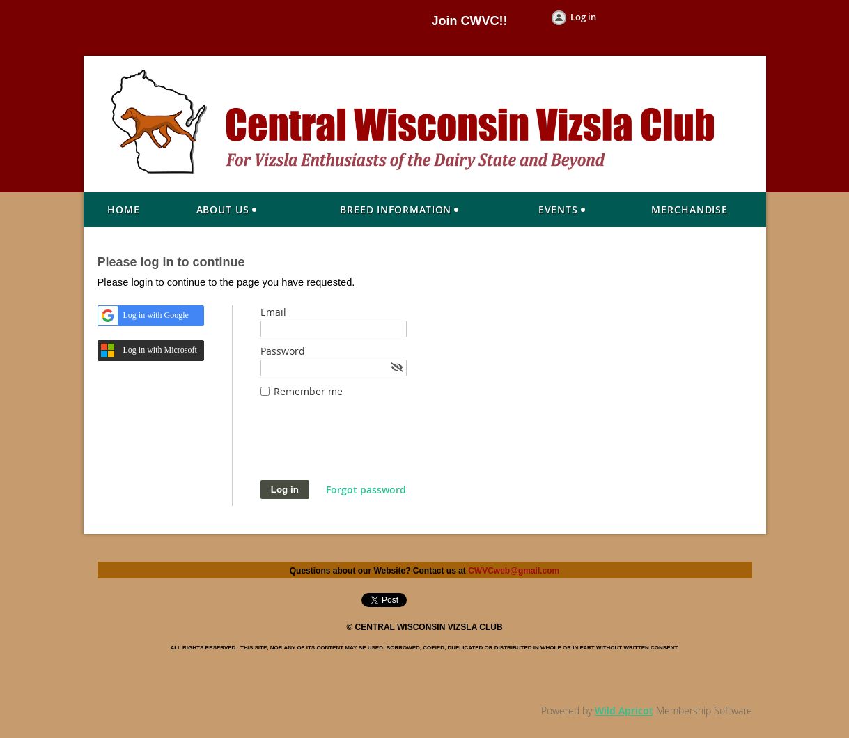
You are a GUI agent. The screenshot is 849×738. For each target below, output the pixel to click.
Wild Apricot (624, 710)
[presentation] (366, 446)
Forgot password (366, 489)
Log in (583, 16)
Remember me (308, 391)
